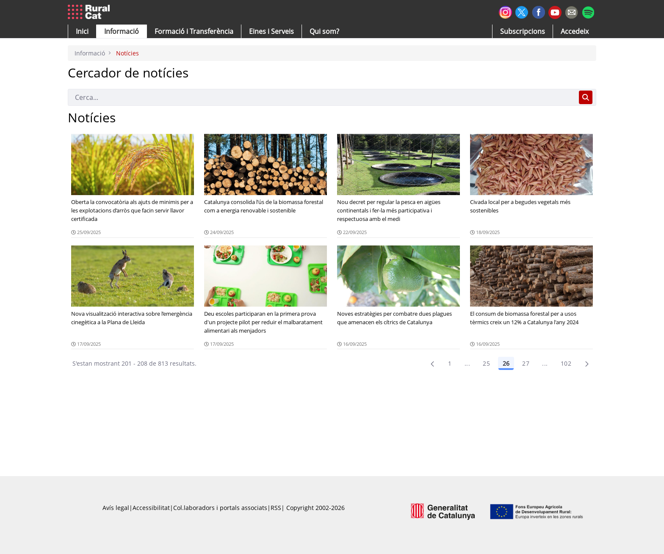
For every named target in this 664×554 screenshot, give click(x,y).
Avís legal (115, 508)
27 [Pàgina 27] (525, 363)
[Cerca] (321, 97)
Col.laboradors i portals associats (220, 508)
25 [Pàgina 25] (486, 363)
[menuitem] (194, 31)
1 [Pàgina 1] (449, 363)
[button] (82, 31)
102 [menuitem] (566, 363)
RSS (276, 508)
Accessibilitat (151, 508)
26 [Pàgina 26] (506, 363)
